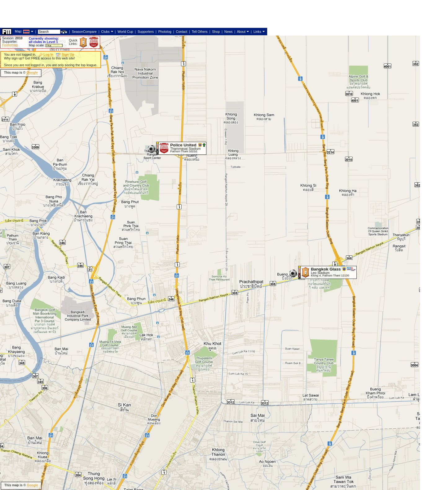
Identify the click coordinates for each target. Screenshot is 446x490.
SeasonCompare (84, 31)
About (241, 31)
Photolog (164, 31)
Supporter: (10, 41)
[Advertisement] (113, 14)
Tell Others (200, 31)
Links (257, 31)
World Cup (125, 31)
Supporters (146, 31)
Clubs (105, 31)
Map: (18, 31)
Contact (181, 31)
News (228, 31)
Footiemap (10, 45)
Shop (216, 31)
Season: (12, 38)
